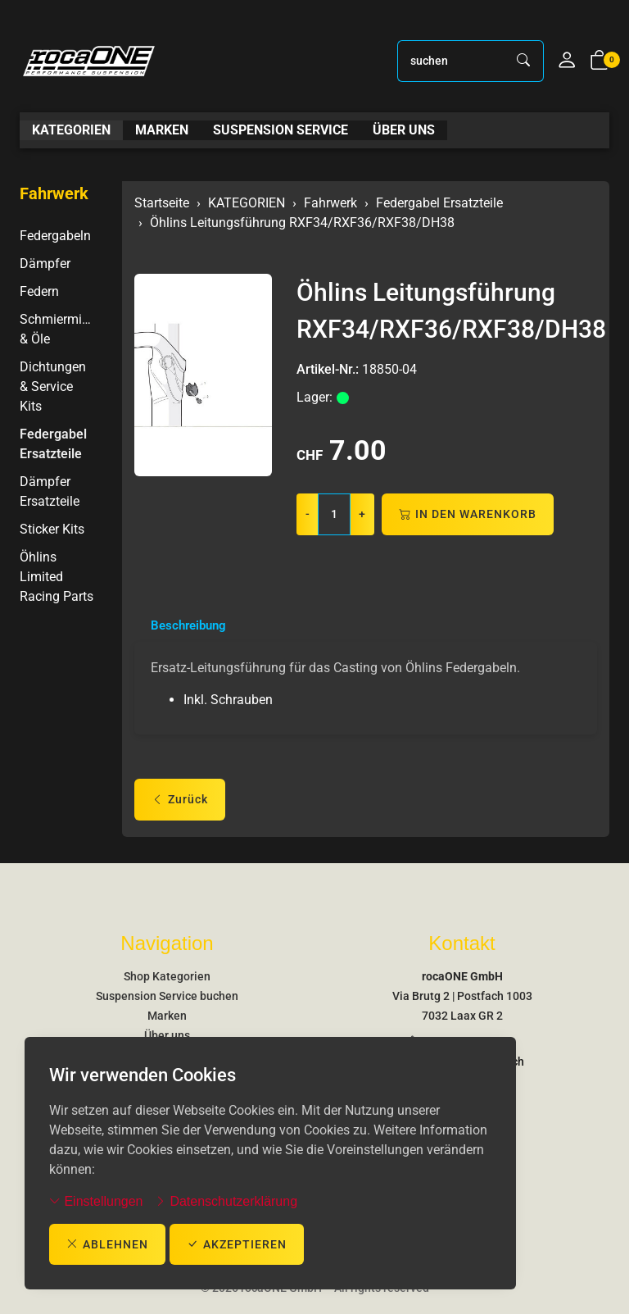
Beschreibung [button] (191, 626)
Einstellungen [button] (96, 1200)
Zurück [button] (180, 801)
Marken (167, 1015)
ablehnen (107, 1244)
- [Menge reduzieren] (307, 514)
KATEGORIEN (71, 130)
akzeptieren (237, 1244)
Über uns (167, 1035)
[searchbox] (451, 61)
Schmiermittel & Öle (58, 329)
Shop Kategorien (167, 976)
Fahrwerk (54, 193)
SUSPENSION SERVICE (280, 130)
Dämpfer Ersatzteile (49, 491)
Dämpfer (45, 263)
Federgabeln (55, 235)
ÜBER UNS (404, 130)
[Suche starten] (524, 61)
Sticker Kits (52, 529)
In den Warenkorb (467, 514)
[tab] (183, 626)
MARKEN (161, 130)
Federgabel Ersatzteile (53, 443)
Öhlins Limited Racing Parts (56, 576)
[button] (599, 61)
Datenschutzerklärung (226, 1200)
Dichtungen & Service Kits (53, 386)
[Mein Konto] (566, 61)
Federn (39, 291)
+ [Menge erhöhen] (362, 514)
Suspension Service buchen (167, 996)
